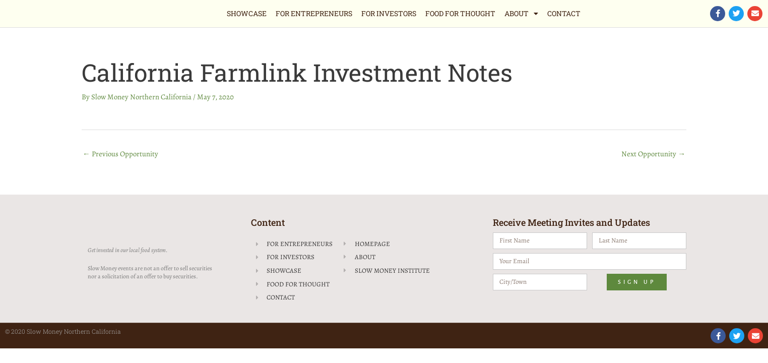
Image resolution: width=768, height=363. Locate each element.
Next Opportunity (653, 154)
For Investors (388, 13)
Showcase (247, 13)
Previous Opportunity (120, 154)
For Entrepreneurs (314, 13)
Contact (564, 13)
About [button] (521, 13)
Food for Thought (460, 13)
